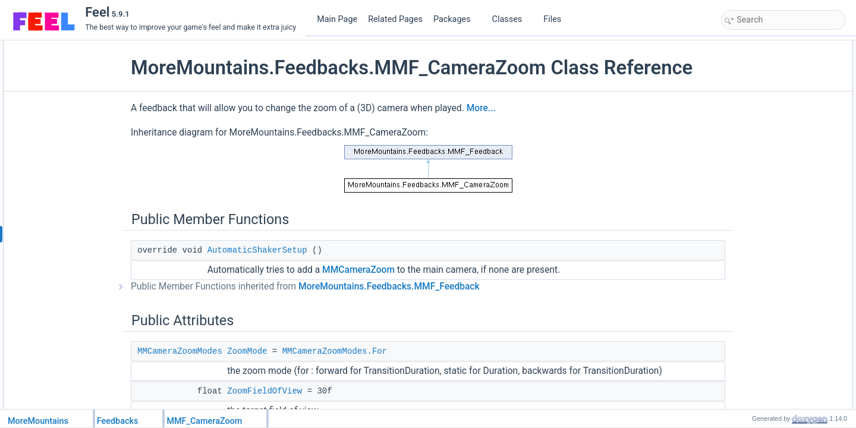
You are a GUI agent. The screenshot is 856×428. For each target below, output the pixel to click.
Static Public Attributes (760, 164)
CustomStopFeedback (769, 217)
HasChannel (753, 269)
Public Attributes (750, 73)
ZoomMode (274, 374)
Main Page (337, 19)
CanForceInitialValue (767, 282)
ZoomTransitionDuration (772, 112)
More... (508, 130)
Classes (511, 19)
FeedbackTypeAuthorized (774, 178)
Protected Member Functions (770, 191)
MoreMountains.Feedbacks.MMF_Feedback (416, 309)
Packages (456, 19)
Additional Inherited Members (771, 295)
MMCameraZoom (386, 292)
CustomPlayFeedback (769, 204)
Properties (741, 243)
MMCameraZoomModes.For (362, 374)
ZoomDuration (756, 125)
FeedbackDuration (763, 256)
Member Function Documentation (777, 321)
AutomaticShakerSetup (285, 273)
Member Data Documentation (771, 387)
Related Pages (395, 19)
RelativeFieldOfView (766, 138)
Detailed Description (756, 308)
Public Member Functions (765, 47)
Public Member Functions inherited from (332, 309)
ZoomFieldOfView (762, 99)
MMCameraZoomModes (207, 374)
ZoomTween (753, 151)
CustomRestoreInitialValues (778, 230)
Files (556, 19)
